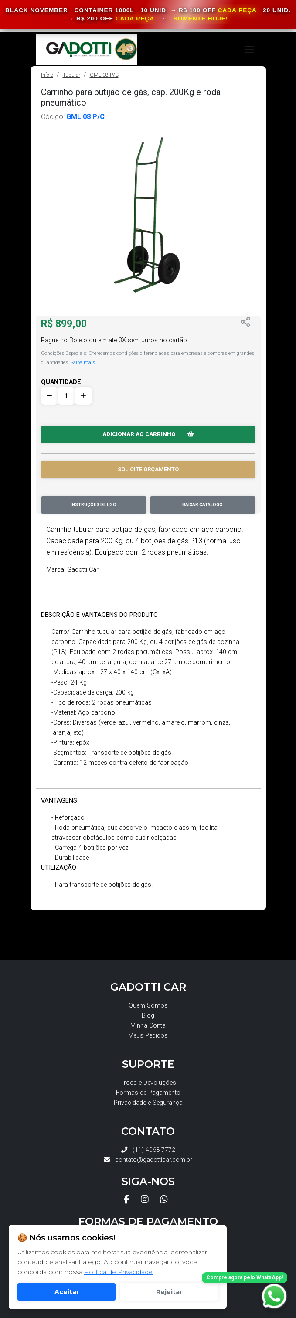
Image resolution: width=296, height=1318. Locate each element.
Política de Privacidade (118, 1272)
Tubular (71, 75)
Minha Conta (148, 1025)
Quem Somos (148, 1005)
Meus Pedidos (148, 1035)
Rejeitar (169, 1292)
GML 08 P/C (104, 75)
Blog (148, 1015)
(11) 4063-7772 (148, 1150)
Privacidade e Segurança (148, 1103)
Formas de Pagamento (148, 1093)
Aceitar (66, 1292)
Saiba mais (83, 362)
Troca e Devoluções (148, 1082)
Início (47, 75)
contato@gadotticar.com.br (148, 1160)
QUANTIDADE (61, 382)
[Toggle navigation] (249, 49)
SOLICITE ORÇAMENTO (148, 469)
